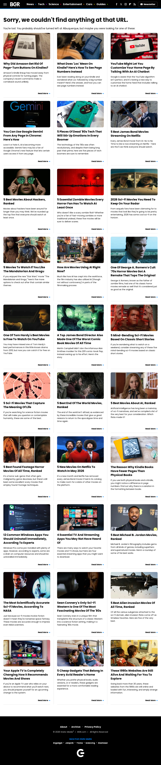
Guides (101, 4)
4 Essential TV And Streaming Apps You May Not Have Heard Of (79, 539)
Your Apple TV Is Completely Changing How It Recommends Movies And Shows (25, 674)
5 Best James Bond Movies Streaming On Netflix (130, 134)
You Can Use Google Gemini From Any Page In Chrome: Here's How (23, 135)
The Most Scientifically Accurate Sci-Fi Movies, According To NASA (26, 606)
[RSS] (135, 4)
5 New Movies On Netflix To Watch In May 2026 (76, 469)
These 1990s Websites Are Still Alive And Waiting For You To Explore (132, 674)
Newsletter (147, 4)
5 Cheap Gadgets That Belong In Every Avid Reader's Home (80, 672)
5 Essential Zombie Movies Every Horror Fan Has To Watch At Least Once (80, 203)
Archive (75, 726)
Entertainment (72, 4)
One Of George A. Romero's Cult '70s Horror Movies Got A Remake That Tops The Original (133, 271)
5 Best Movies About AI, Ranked (133, 403)
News (30, 4)
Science (54, 4)
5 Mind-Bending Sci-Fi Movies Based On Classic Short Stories (132, 337)
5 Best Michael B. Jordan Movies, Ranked (134, 537)
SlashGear (103, 743)
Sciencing (90, 743)
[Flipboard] (130, 4)
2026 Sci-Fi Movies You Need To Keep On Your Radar (133, 201)
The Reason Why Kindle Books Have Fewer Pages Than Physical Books (132, 471)
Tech (41, 4)
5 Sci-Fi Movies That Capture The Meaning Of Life (24, 405)
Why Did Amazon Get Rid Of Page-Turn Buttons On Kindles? (25, 65)
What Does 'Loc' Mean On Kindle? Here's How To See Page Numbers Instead (79, 67)
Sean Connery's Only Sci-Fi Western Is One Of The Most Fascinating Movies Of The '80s (79, 606)
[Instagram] (125, 4)
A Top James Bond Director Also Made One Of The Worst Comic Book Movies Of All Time (80, 339)
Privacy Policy (93, 726)
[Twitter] (121, 4)
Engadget (57, 743)
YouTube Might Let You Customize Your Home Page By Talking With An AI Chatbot (133, 67)
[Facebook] (116, 4)
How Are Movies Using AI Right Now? (78, 269)
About (63, 726)
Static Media (67, 732)
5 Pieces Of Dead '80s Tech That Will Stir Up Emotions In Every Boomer (79, 135)
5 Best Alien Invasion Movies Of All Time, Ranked (133, 605)
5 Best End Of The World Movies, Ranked (79, 405)
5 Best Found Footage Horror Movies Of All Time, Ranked (23, 469)
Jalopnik (69, 743)
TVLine (80, 743)
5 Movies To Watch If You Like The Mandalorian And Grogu (24, 269)
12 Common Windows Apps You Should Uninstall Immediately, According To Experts (25, 539)
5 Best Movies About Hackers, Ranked (24, 201)
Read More (43, 93)
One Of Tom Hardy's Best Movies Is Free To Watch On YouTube (26, 337)
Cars (89, 4)
